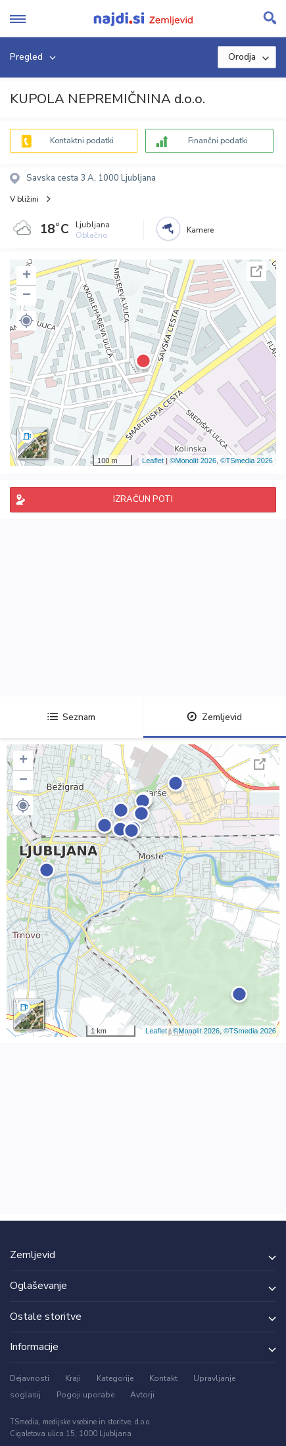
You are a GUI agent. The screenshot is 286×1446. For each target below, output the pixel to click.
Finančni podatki (218, 140)
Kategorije (115, 1378)
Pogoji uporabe (85, 1395)
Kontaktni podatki (82, 140)
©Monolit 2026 (193, 460)
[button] (26, 320)
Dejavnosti (29, 1378)
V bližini (24, 199)
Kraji (73, 1378)
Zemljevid (214, 717)
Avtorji (142, 1395)
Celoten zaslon (256, 271)
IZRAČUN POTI (143, 499)
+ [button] (26, 276)
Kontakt (163, 1378)
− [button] (26, 295)
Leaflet (153, 460)
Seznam (71, 717)
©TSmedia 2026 (246, 460)
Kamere (200, 230)
